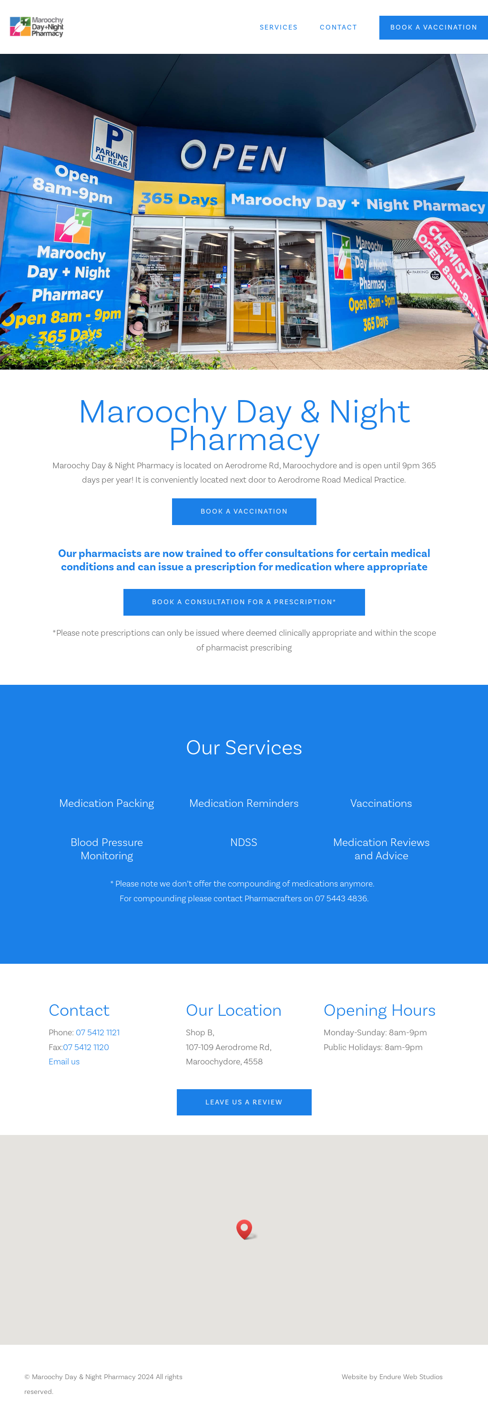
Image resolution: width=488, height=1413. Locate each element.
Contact (338, 28)
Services (279, 28)
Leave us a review (244, 1102)
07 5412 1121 (98, 1032)
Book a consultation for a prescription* (244, 602)
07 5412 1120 (86, 1047)
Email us (64, 1061)
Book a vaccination (434, 27)
